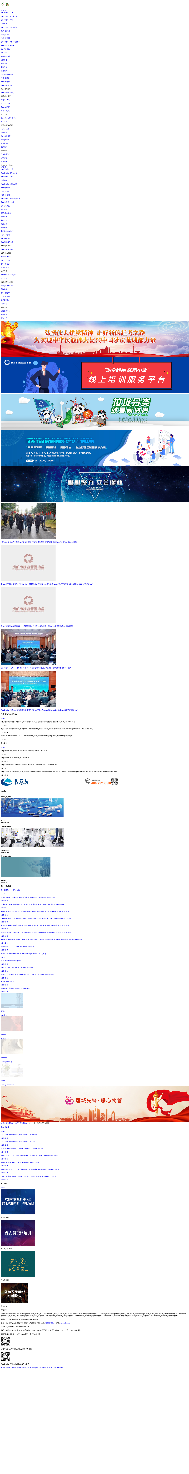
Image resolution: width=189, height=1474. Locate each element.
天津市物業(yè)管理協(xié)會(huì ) (166, 1313)
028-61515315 (50, 1323)
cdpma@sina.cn (65, 1323)
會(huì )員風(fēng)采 (7, 45)
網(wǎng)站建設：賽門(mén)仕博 (28, 1334)
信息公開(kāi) (5, 111)
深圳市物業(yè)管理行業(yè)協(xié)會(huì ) (89, 1316)
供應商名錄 (5, 143)
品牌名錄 (4, 132)
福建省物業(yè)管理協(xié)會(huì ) (138, 1316)
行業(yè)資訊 (5, 34)
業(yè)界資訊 (5, 49)
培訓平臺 (4, 150)
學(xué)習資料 (5, 81)
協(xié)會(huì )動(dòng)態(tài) (10, 42)
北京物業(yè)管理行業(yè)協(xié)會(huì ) (112, 1313)
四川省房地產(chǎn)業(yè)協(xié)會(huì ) (54, 1313)
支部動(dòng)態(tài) (7, 74)
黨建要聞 (4, 71)
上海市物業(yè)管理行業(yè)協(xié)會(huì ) (140, 1313)
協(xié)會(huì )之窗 (7, 12)
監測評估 (4, 161)
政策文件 (4, 60)
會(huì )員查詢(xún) (7, 92)
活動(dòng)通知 (6, 56)
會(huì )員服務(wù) (7, 85)
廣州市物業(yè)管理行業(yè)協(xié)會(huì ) (59, 1316)
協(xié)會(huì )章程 (7, 20)
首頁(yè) (3, 10)
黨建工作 (4, 63)
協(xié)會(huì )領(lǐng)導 (9, 27)
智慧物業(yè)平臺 (7, 125)
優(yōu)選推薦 (5, 136)
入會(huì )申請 (5, 100)
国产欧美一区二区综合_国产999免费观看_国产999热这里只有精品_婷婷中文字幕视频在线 (32, 1367)
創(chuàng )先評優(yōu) (8, 118)
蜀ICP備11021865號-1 (8, 1334)
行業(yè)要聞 (5, 38)
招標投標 (4, 158)
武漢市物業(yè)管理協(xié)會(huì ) (115, 1316)
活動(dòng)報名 (6, 96)
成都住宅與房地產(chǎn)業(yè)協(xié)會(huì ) (83, 1313)
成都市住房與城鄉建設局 (9, 1313)
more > (3, 718)
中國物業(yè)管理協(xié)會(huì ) (29, 1313)
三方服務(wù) (5, 154)
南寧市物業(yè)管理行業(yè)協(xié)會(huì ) (165, 1316)
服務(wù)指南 (5, 103)
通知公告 (4, 52)
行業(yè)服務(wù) (7, 129)
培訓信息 (4, 147)
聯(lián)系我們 (5, 31)
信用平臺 (4, 114)
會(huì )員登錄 (5, 89)
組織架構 (4, 23)
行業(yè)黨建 (5, 78)
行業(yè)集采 (5, 140)
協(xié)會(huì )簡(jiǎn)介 (9, 16)
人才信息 (4, 121)
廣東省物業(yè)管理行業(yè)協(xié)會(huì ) (30, 1316)
